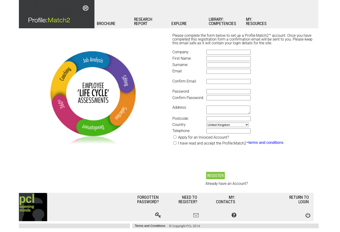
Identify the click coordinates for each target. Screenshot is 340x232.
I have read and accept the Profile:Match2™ (213, 144)
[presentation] (208, 161)
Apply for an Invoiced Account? (203, 139)
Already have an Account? (226, 185)
